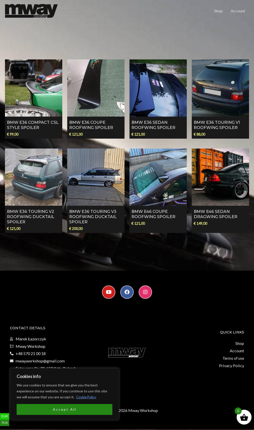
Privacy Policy (232, 366)
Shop (218, 11)
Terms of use (233, 359)
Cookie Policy (86, 397)
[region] (64, 394)
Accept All (64, 409)
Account (238, 11)
